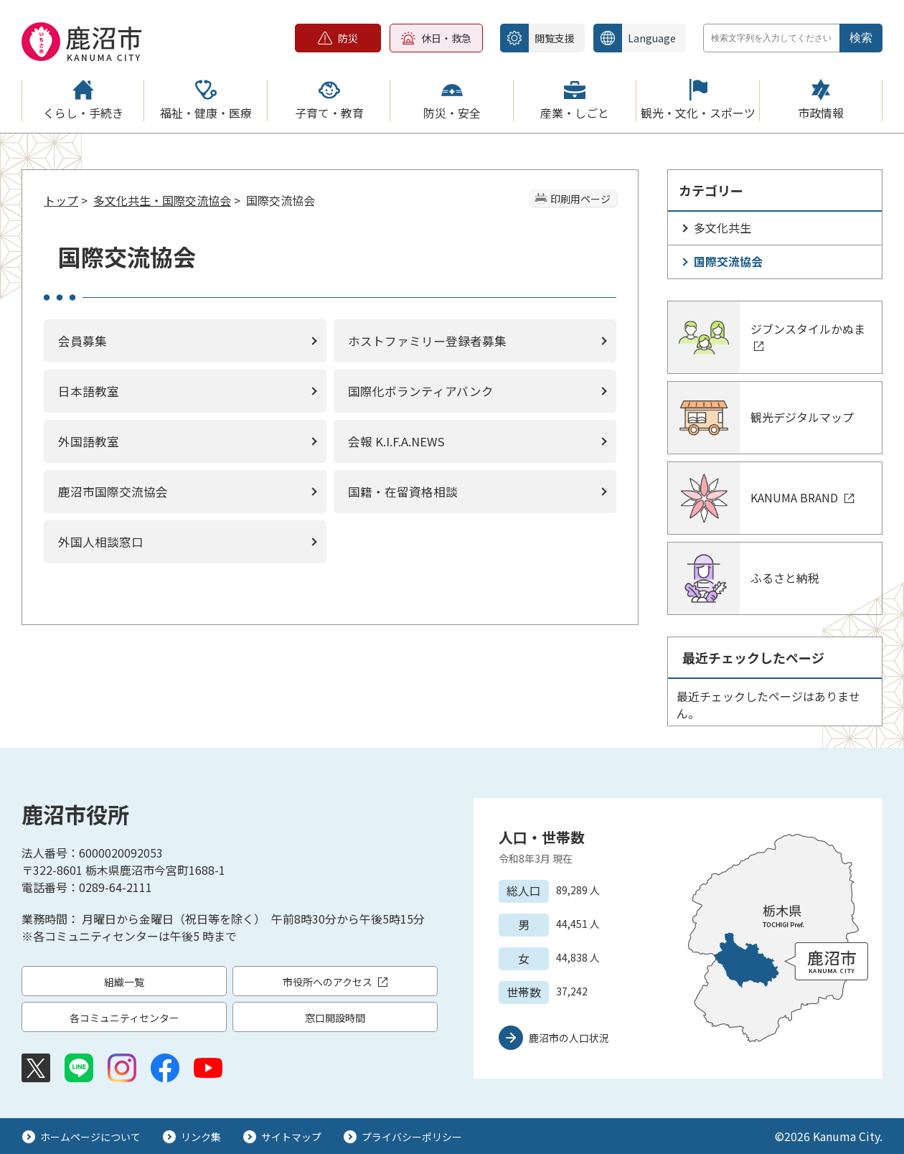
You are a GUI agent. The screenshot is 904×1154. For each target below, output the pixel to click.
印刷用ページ (580, 199)
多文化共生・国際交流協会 (162, 200)
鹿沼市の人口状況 (569, 1038)
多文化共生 (722, 227)
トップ (61, 200)
